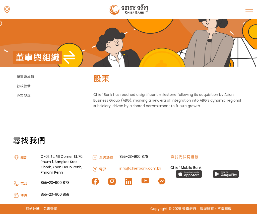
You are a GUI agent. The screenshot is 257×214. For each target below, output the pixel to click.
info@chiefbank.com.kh (140, 168)
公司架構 (24, 95)
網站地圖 (33, 208)
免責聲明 (50, 208)
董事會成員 (25, 76)
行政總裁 (24, 86)
